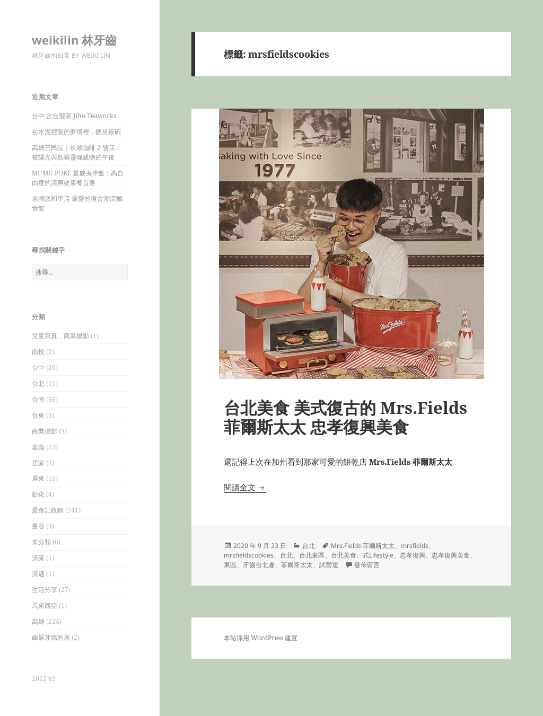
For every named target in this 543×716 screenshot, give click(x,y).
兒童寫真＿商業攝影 (60, 335)
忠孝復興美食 (451, 555)
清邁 (38, 573)
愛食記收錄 (48, 510)
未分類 (41, 541)
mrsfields (414, 545)
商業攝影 (44, 431)
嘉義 (38, 447)
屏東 (38, 478)
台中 (38, 367)
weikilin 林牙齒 (74, 40)
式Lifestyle (378, 555)
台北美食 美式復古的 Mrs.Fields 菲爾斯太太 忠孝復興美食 (345, 417)
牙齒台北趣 (259, 564)
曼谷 (38, 526)
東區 (230, 564)
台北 (38, 383)
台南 (38, 399)
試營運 (328, 564)
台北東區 (312, 555)
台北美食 (343, 555)
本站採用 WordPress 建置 (260, 637)
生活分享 (44, 589)
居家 (38, 462)
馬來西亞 (44, 605)
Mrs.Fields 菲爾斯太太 (363, 545)
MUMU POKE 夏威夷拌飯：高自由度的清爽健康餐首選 (78, 178)
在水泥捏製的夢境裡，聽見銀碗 (76, 131)
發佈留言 (367, 564)
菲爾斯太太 (297, 564)
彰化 (38, 494)
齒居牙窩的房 (51, 637)
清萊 (38, 557)
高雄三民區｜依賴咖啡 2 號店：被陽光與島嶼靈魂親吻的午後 (76, 152)
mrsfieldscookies (249, 555)
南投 (38, 351)
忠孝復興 (412, 555)
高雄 (38, 621)
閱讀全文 (245, 487)
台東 (38, 415)
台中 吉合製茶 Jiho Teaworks (74, 115)
